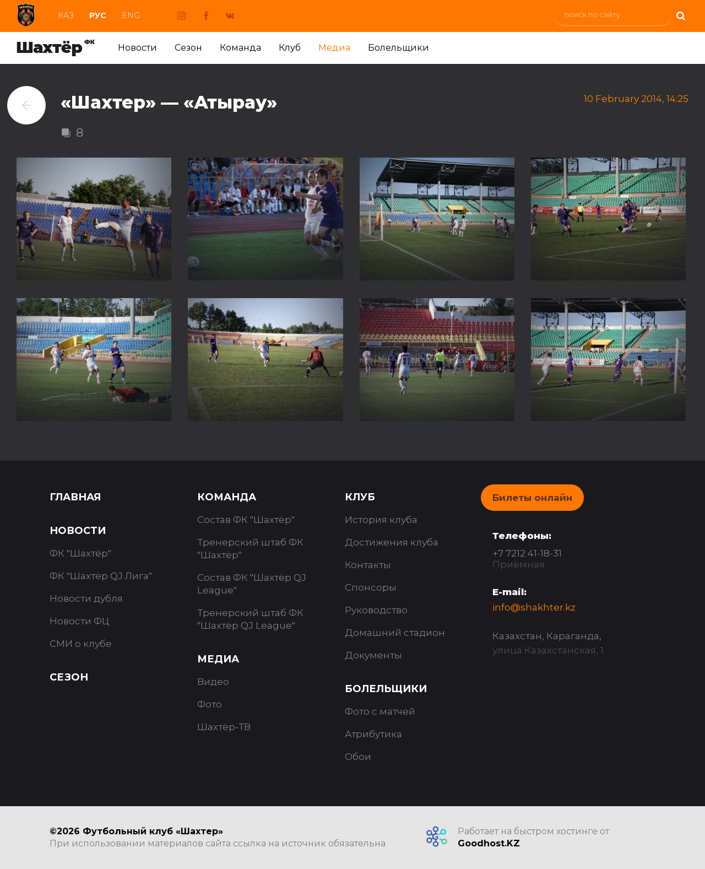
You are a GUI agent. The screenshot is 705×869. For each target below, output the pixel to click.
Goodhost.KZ (489, 843)
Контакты (368, 564)
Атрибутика (373, 734)
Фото (209, 704)
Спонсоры (371, 587)
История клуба (381, 519)
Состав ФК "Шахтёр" (246, 519)
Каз (66, 15)
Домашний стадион (395, 632)
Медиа (334, 47)
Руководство (376, 610)
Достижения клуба (391, 542)
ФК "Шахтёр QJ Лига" (101, 575)
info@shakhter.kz (534, 607)
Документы (373, 655)
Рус (97, 15)
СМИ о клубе (81, 643)
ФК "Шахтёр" (80, 553)
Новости (137, 47)
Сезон (188, 47)
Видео (213, 681)
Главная (75, 497)
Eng (131, 15)
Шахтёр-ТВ (224, 726)
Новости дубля (86, 598)
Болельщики (398, 47)
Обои (358, 756)
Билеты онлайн (532, 497)
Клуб (290, 47)
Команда (240, 47)
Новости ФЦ (80, 621)
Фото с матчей (380, 711)
